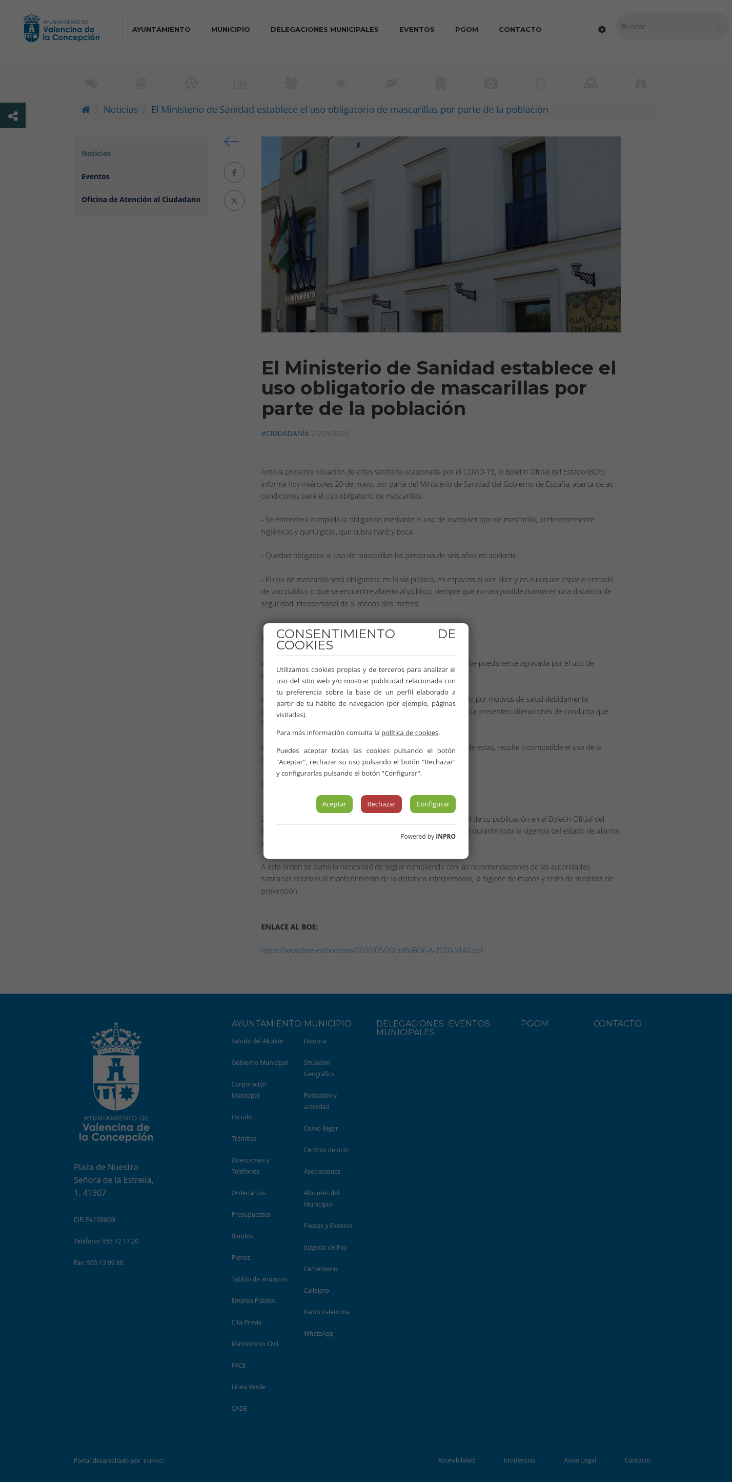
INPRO (446, 836)
